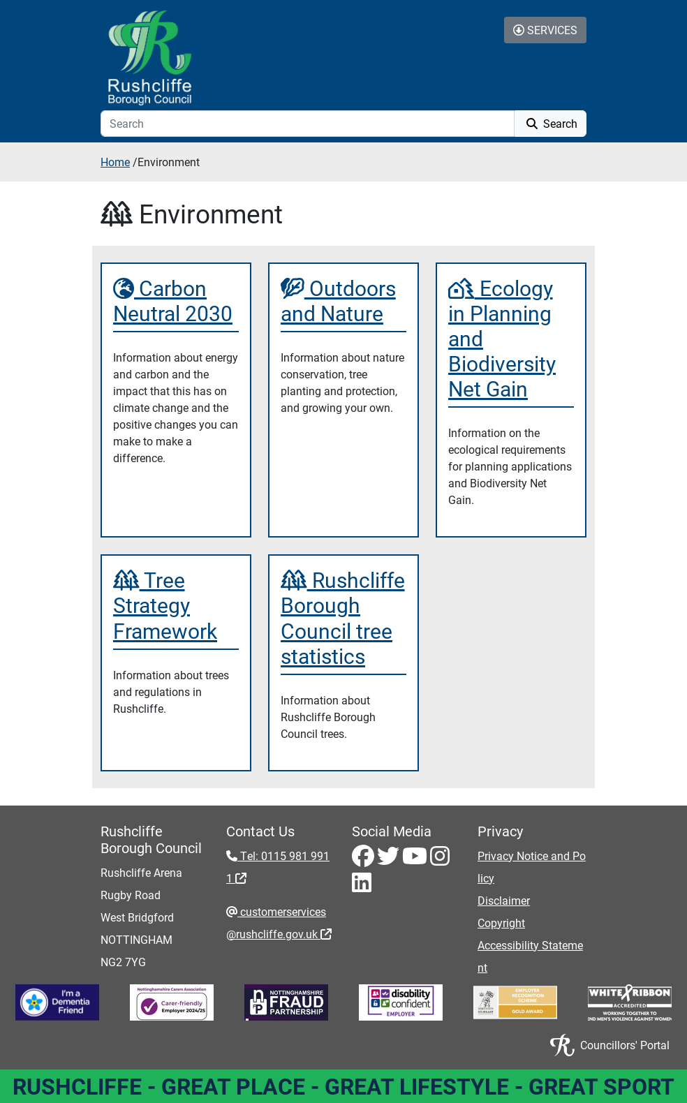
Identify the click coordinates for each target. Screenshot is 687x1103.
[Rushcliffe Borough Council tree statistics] (343, 617)
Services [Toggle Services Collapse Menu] (545, 29)
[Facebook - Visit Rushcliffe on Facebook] (364, 859)
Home (115, 161)
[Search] (308, 123)
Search (550, 123)
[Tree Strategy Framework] (176, 604)
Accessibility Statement (530, 956)
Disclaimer (504, 900)
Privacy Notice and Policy (532, 866)
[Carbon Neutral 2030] (176, 300)
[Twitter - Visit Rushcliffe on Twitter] (389, 859)
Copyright (501, 922)
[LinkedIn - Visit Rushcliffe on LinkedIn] (361, 886)
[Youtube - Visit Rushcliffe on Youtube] (416, 859)
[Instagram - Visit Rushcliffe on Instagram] (440, 859)
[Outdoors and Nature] (343, 300)
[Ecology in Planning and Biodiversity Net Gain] (511, 338)
